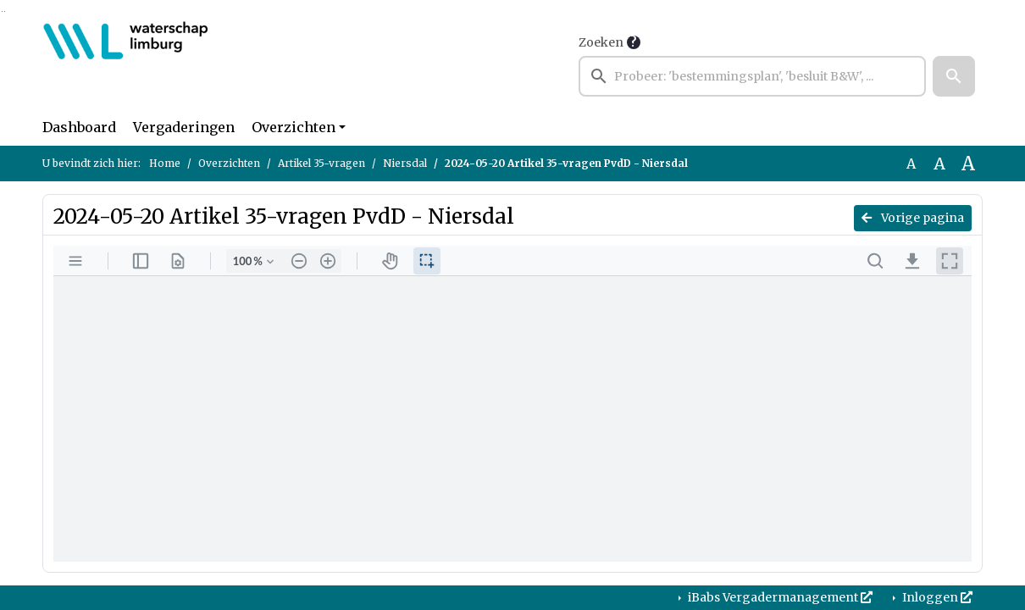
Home (164, 163)
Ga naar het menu (4, 11)
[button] (954, 76)
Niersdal (405, 163)
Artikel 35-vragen (321, 163)
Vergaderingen (184, 127)
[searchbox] (752, 76)
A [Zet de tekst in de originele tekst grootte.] (911, 163)
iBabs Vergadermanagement (779, 597)
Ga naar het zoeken (2, 11)
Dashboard (79, 127)
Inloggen (936, 597)
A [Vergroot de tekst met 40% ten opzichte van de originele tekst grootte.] (968, 163)
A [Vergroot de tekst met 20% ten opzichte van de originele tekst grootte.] (939, 163)
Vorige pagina (913, 217)
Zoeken (601, 42)
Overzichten (293, 127)
